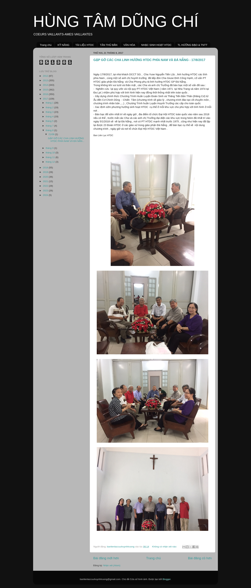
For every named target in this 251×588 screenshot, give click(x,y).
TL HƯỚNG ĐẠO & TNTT (192, 44)
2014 (46, 85)
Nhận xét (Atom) (111, 565)
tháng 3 (50, 112)
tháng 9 (50, 148)
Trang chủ (46, 44)
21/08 (51, 134)
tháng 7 (50, 125)
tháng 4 (50, 116)
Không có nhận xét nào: (164, 546)
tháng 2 (50, 107)
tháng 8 (50, 130)
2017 (46, 98)
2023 (46, 190)
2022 (46, 186)
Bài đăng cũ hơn (200, 558)
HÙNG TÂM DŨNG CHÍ (115, 21)
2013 (46, 80)
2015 (46, 89)
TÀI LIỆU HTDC (84, 44)
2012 (46, 76)
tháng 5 (50, 121)
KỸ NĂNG (63, 44)
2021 (46, 181)
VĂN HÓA (129, 44)
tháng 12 (50, 162)
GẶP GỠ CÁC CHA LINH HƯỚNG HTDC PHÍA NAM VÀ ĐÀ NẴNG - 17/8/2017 (149, 60)
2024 (46, 195)
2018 (46, 167)
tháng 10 (50, 152)
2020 (46, 176)
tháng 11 (50, 157)
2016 (46, 94)
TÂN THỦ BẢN (108, 44)
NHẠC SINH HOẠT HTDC (156, 44)
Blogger (166, 579)
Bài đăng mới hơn (106, 558)
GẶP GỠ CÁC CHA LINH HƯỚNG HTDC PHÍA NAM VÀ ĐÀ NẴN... (66, 139)
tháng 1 (50, 102)
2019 (46, 172)
